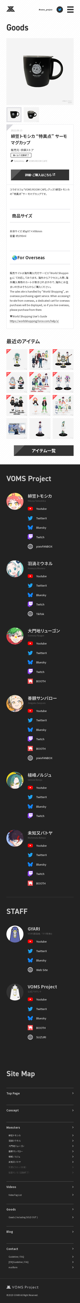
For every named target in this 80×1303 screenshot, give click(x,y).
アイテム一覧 (44, 450)
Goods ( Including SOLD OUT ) (23, 1217)
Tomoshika (19, 161)
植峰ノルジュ (14, 1156)
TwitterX (41, 518)
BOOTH (41, 681)
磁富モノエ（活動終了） (19, 1172)
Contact (12, 1249)
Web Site (42, 970)
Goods (17, 27)
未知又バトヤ (15, 1161)
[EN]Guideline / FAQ (19, 1262)
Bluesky (41, 527)
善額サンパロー (16, 1151)
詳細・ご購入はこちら (40, 175)
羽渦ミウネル (14, 1140)
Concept (12, 1110)
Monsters (13, 1127)
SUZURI (41, 1037)
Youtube (41, 509)
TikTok (40, 614)
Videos (11, 1187)
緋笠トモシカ (14, 1135)
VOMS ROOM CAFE (38, 161)
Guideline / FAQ (16, 1256)
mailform (13, 1267)
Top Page (13, 1093)
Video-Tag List (15, 1195)
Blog (9, 1232)
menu (70, 9)
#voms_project (45, 9)
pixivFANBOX (44, 546)
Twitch (40, 537)
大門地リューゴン (16, 1145)
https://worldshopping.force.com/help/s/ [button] (34, 321)
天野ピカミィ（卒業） (17, 1167)
